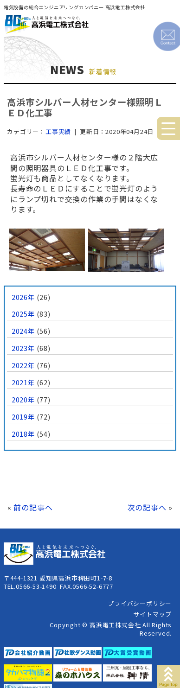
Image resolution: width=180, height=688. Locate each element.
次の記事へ (147, 507)
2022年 (23, 365)
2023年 (23, 348)
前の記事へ (32, 507)
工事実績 (58, 131)
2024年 (23, 331)
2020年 (23, 399)
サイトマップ (152, 614)
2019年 (23, 416)
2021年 (23, 382)
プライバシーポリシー (140, 603)
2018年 (23, 434)
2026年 (23, 297)
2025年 (23, 314)
